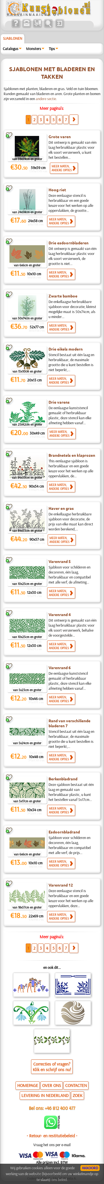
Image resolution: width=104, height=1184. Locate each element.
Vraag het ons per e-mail (51, 1144)
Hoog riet (57, 189)
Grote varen (60, 136)
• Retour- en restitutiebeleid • (52, 1135)
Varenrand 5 (60, 561)
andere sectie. (46, 98)
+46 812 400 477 (60, 1108)
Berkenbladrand (63, 778)
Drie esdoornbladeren (68, 242)
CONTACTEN (76, 1085)
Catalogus (10, 48)
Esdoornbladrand (64, 831)
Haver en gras (61, 508)
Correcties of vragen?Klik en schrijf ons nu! (52, 1066)
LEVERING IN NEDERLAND (45, 1095)
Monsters (33, 48)
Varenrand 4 (60, 614)
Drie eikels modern (66, 348)
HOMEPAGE (27, 1085)
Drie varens (59, 401)
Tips (52, 48)
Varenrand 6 (60, 667)
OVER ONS (51, 1085)
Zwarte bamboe (63, 295)
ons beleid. (60, 1179)
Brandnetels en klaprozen (72, 455)
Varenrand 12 (61, 884)
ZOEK (77, 1095)
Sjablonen (12, 38)
